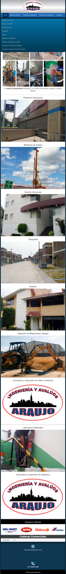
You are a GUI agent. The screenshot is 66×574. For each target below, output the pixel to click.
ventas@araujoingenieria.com (33, 550)
